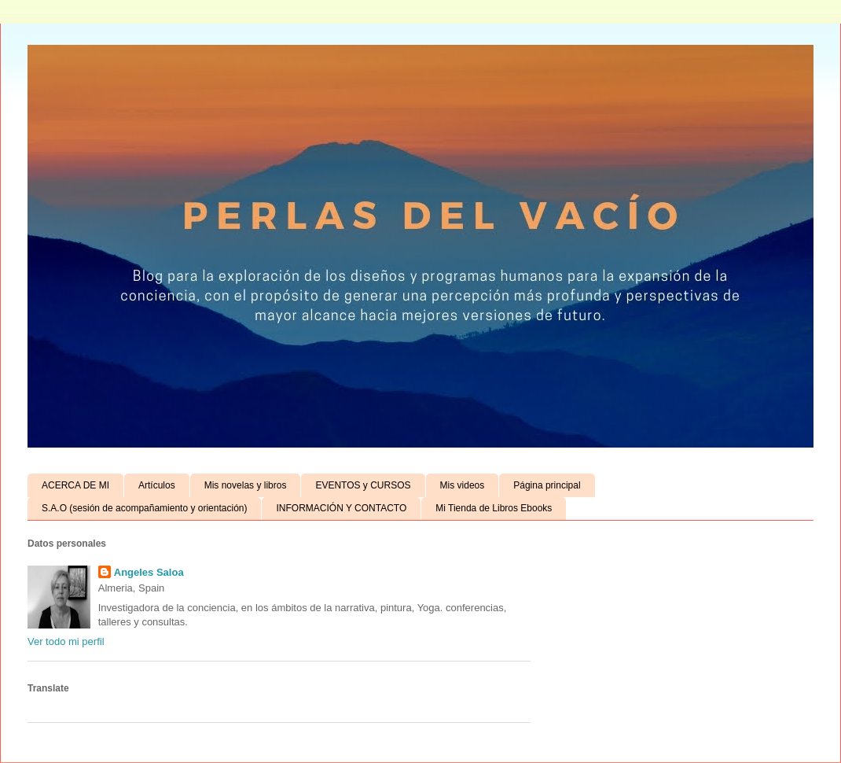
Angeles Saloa (149, 572)
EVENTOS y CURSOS (362, 485)
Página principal (546, 485)
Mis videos (462, 485)
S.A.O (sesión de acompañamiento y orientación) (144, 508)
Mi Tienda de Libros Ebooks (493, 508)
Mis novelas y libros (245, 485)
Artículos (156, 485)
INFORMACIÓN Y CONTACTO (341, 508)
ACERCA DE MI (75, 485)
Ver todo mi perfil (66, 641)
